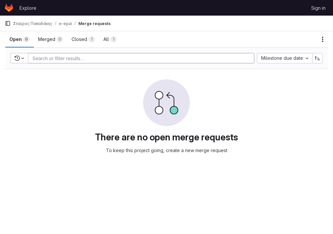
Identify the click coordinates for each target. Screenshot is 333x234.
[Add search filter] (143, 58)
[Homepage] (9, 8)
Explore (28, 8)
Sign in (318, 8)
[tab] (19, 39)
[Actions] (322, 39)
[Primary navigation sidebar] (8, 23)
